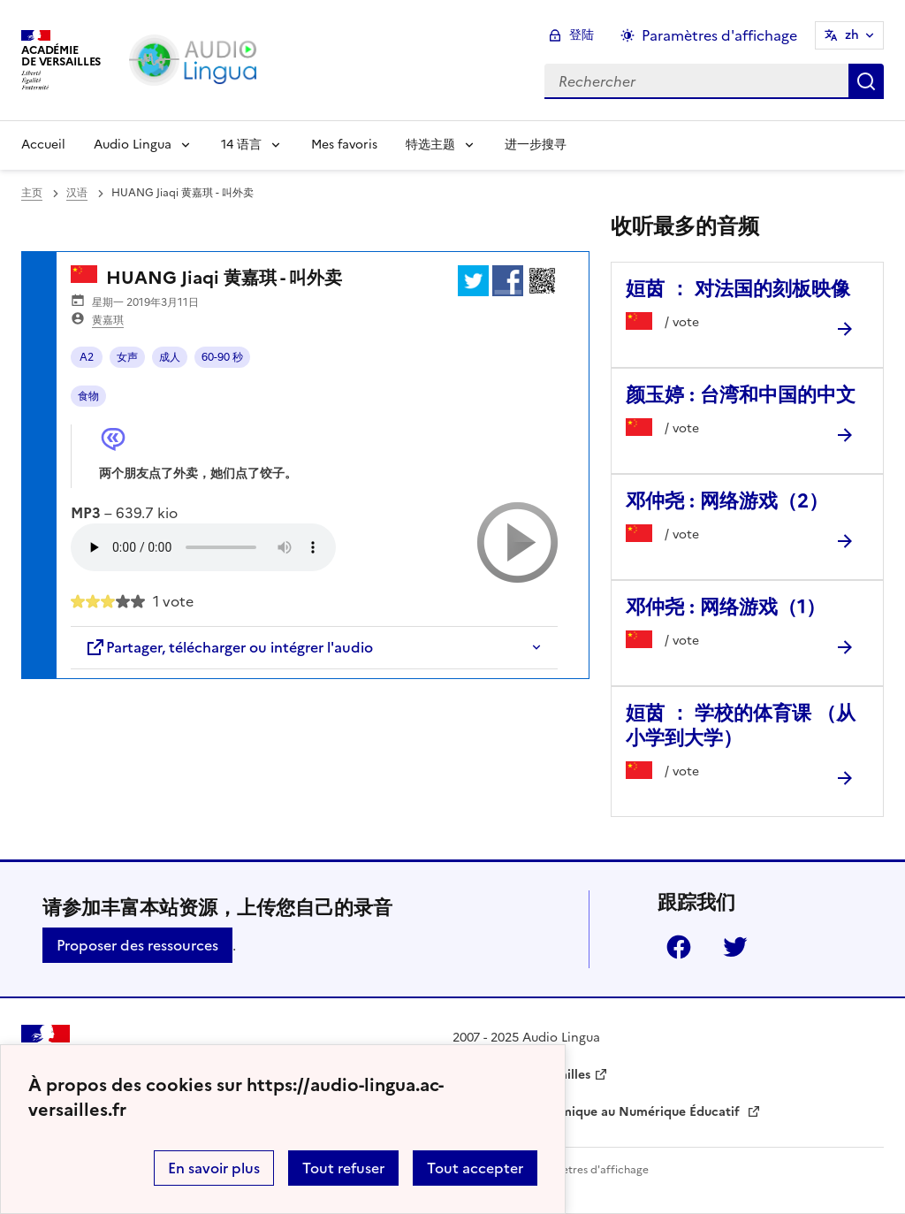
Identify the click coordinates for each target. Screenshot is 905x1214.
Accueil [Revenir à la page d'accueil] (43, 144)
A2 (87, 357)
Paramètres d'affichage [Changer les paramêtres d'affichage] (719, 35)
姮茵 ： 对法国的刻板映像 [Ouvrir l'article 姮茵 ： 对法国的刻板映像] (738, 288)
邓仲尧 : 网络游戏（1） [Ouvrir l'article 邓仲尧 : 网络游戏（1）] (725, 607)
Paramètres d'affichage (589, 1170)
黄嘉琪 (108, 320)
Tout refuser (343, 1168)
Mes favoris (344, 144)
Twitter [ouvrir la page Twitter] (735, 947)
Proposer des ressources (137, 945)
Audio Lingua (132, 144)
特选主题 (430, 144)
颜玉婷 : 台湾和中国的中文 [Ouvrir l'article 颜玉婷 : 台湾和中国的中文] (741, 394)
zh (852, 35)
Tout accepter (475, 1168)
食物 (88, 396)
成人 (169, 357)
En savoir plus (214, 1168)
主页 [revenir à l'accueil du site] (31, 193)
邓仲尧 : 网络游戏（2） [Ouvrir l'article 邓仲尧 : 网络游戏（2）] (727, 500)
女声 (127, 357)
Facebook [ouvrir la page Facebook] (679, 947)
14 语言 (241, 144)
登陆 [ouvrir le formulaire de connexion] (581, 35)
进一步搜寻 (536, 144)
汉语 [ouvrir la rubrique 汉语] (76, 193)
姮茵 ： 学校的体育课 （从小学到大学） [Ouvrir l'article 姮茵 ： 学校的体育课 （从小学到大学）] (741, 725)
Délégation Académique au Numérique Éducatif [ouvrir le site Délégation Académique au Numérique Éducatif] (597, 1112)
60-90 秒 (222, 357)
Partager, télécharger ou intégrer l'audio (229, 647)
